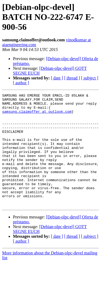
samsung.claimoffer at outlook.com (36, 115)
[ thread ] (72, 78)
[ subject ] (89, 78)
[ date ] (57, 78)
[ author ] (21, 83)
